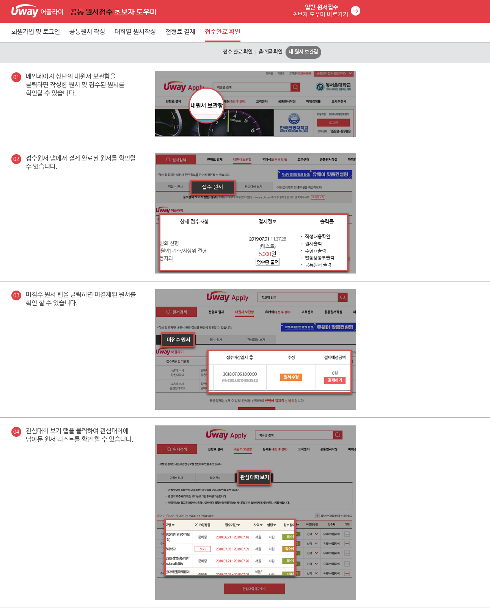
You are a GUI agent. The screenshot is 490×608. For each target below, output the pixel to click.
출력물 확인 (271, 52)
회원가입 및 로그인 (35, 32)
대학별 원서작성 (135, 32)
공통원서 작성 (87, 32)
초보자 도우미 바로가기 (320, 11)
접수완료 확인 (222, 32)
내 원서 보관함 (303, 52)
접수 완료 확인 (238, 52)
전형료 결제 (180, 32)
